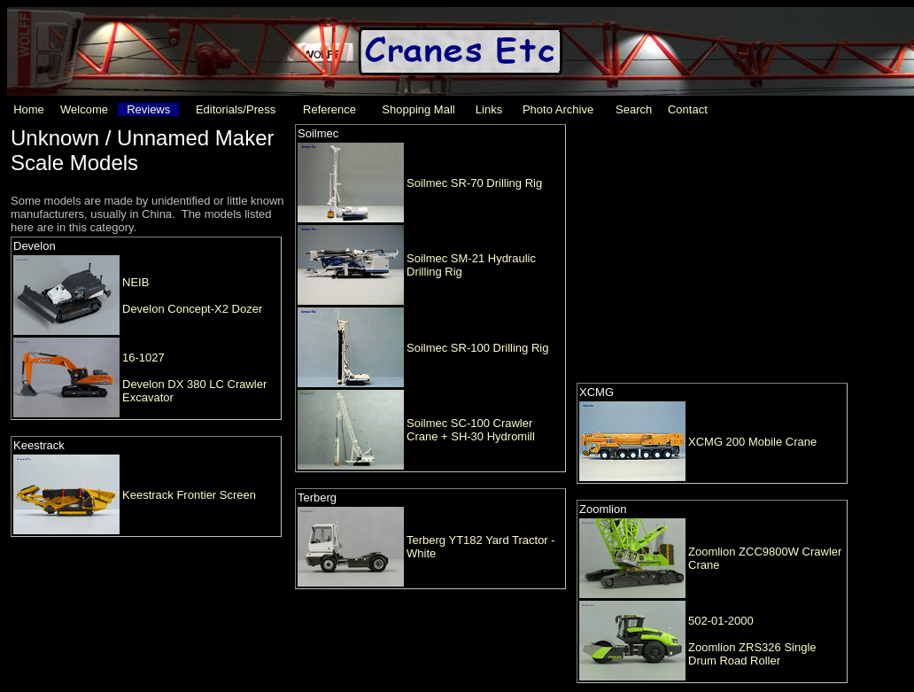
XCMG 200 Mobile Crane (752, 441)
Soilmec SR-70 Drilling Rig (474, 183)
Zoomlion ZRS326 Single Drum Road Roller (752, 654)
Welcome (84, 109)
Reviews (148, 109)
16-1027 (143, 357)
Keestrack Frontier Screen (189, 495)
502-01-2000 (721, 620)
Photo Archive (558, 109)
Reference (329, 109)
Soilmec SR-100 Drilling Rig (477, 347)
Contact (688, 109)
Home (28, 109)
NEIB (135, 282)
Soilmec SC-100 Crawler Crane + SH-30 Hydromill (471, 429)
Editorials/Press (235, 109)
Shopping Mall (418, 109)
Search (634, 109)
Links (489, 109)
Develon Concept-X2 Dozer (192, 308)
